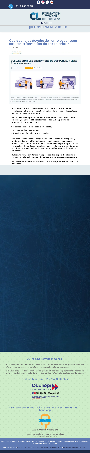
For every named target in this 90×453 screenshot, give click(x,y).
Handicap (83, 447)
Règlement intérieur (71, 447)
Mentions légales (23, 447)
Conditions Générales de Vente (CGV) (46, 447)
